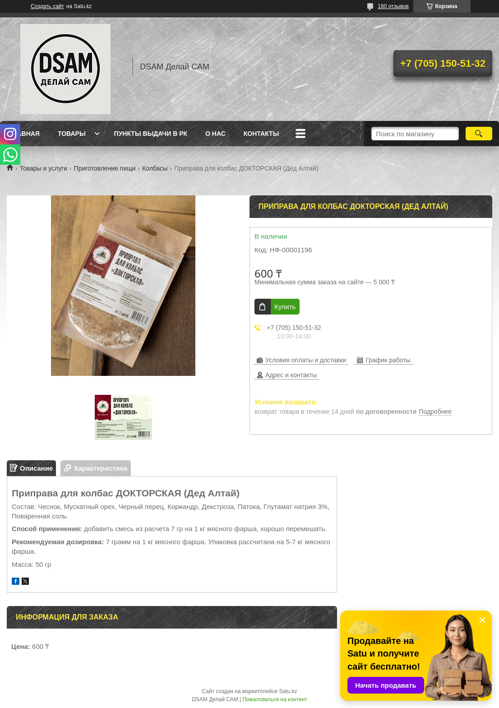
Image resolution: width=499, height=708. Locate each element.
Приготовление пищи (105, 168)
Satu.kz (288, 691)
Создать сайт (47, 6)
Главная (24, 133)
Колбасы (154, 168)
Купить (285, 306)
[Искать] (479, 133)
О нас (215, 133)
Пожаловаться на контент (274, 699)
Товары (72, 133)
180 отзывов (393, 6)
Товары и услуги (43, 168)
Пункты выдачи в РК (150, 133)
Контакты (261, 133)
